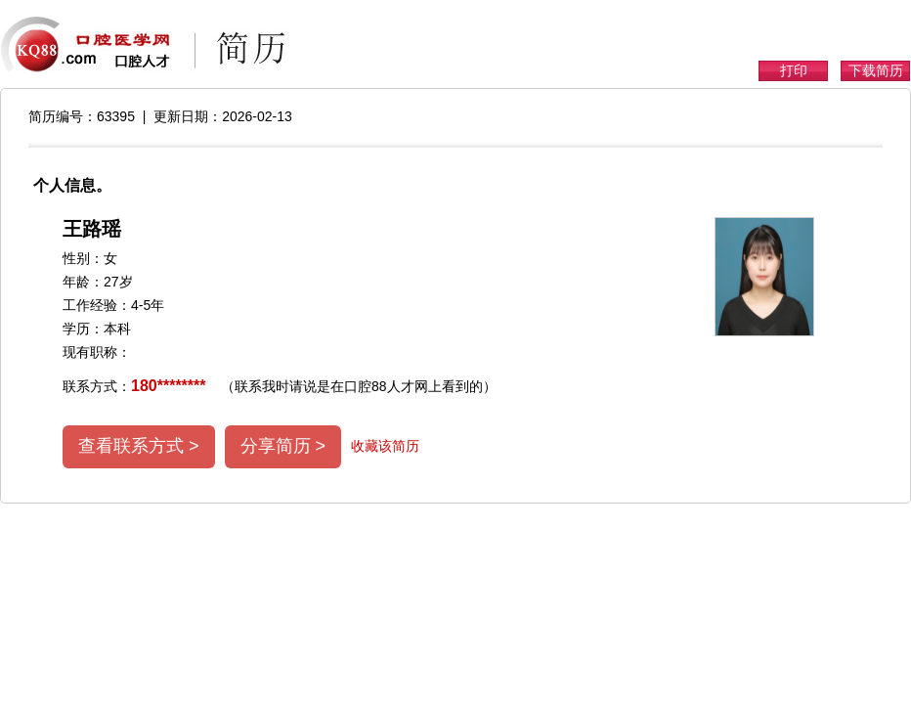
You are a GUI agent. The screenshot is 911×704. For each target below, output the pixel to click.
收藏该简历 (385, 446)
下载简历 (875, 70)
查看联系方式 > (138, 446)
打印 (793, 70)
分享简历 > (283, 446)
